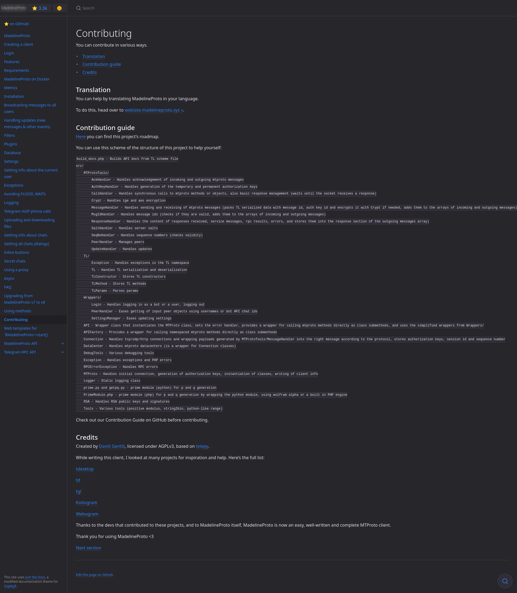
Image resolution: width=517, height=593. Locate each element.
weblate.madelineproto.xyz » (154, 110)
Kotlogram (86, 502)
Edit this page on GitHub (94, 574)
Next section (88, 548)
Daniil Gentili (112, 446)
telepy (202, 446)
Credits (89, 72)
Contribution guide (101, 64)
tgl (78, 491)
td (78, 480)
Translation (93, 56)
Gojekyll (10, 586)
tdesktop (85, 469)
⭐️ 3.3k (39, 8)
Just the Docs (35, 577)
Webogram (87, 514)
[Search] (140, 8)
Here (81, 137)
